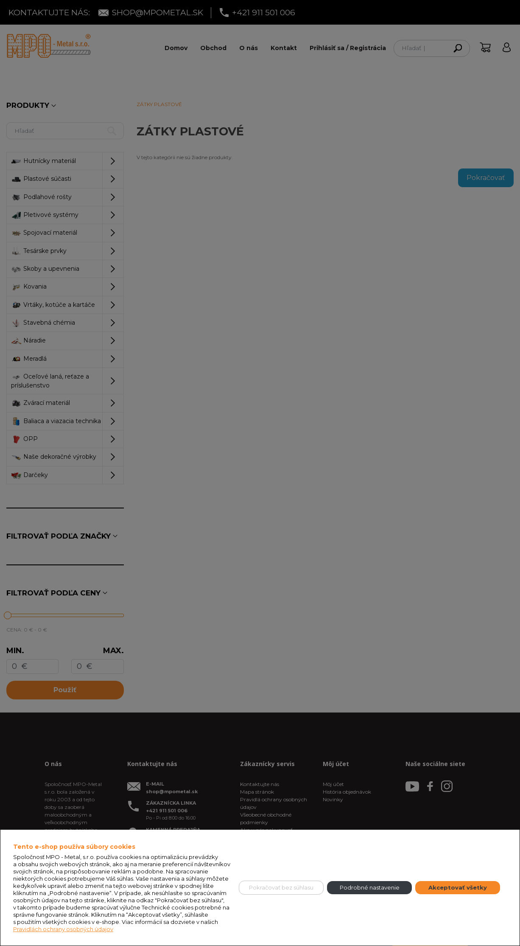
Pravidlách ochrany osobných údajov (63, 929)
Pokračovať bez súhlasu (281, 887)
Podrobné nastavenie (370, 887)
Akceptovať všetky (457, 887)
